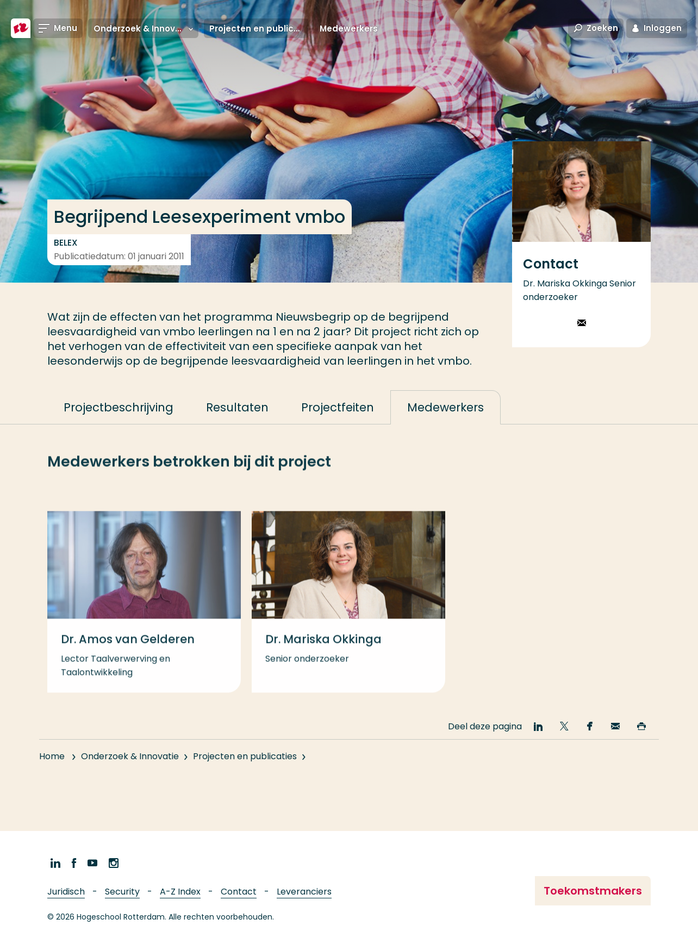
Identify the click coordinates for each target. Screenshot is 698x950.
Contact (239, 891)
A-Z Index (180, 891)
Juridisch (66, 891)
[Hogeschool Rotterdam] (20, 28)
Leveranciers (304, 891)
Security (122, 891)
